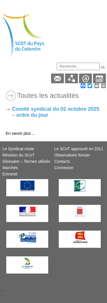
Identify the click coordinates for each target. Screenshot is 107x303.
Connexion (63, 167)
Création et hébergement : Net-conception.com (42, 296)
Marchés (10, 167)
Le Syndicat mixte (18, 148)
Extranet (10, 174)
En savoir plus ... (20, 133)
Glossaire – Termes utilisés (26, 161)
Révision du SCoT (19, 155)
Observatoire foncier (72, 155)
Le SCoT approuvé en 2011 (78, 148)
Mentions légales (16, 281)
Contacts (62, 161)
